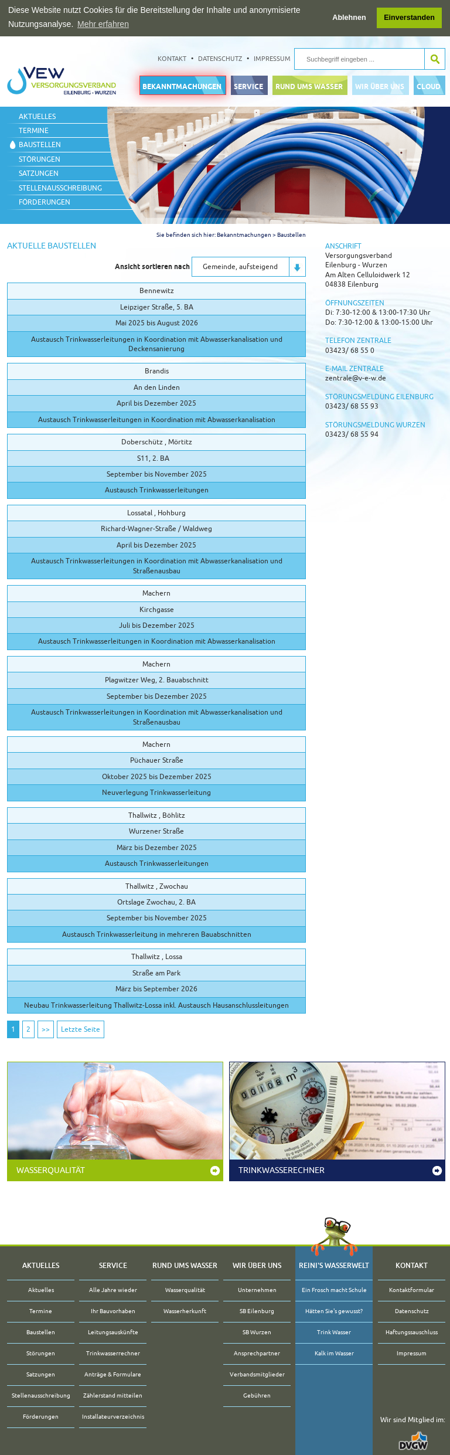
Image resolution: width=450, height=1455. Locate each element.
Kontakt (172, 58)
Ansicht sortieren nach (152, 265)
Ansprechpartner (257, 1353)
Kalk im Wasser (334, 1353)
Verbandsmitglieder (257, 1374)
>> (46, 1029)
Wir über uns (379, 85)
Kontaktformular (411, 1290)
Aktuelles (37, 116)
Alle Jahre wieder (113, 1290)
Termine (34, 130)
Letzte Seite (80, 1029)
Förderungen (44, 202)
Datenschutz (220, 58)
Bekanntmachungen (181, 85)
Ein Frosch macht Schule (334, 1290)
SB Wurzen (257, 1332)
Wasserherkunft (184, 1311)
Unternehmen (257, 1290)
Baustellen (40, 144)
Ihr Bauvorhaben (113, 1311)
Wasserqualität (50, 1170)
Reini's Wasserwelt (334, 1265)
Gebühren (257, 1395)
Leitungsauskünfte (113, 1332)
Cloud (429, 85)
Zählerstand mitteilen (112, 1395)
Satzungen (39, 173)
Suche (434, 58)
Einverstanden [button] (409, 17)
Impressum (272, 58)
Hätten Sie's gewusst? (334, 1311)
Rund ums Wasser (309, 85)
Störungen (39, 159)
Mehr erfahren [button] (103, 24)
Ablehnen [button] (349, 17)
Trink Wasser (334, 1332)
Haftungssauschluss (412, 1332)
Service (248, 85)
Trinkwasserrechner (113, 1353)
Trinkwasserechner (281, 1170)
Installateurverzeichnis (113, 1416)
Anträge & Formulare (112, 1374)
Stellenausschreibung (60, 187)
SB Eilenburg (257, 1311)
